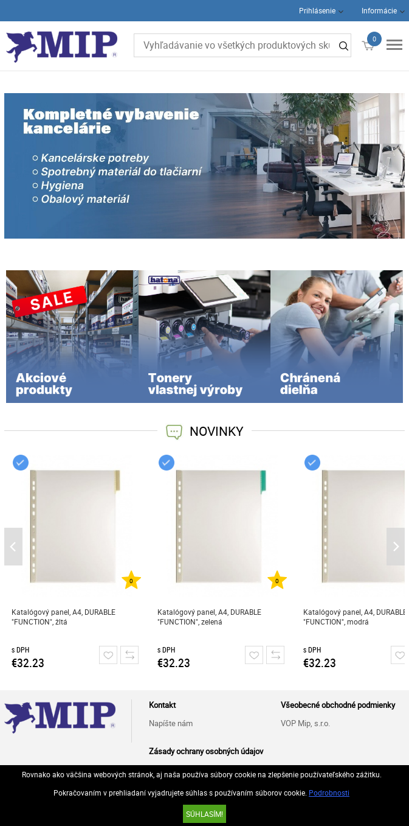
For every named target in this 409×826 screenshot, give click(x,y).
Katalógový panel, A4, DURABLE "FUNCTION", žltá (63, 616)
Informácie (379, 10)
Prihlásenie (317, 10)
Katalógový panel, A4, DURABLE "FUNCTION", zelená (209, 616)
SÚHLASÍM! (204, 814)
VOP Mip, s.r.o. (305, 723)
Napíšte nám (171, 723)
